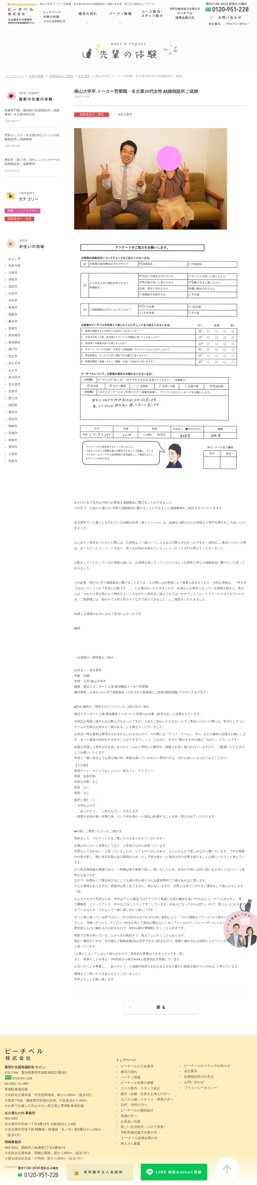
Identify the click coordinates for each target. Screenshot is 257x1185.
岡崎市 (13, 426)
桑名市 (13, 321)
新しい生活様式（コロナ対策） (144, 1127)
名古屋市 (84, 76)
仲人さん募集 (130, 1143)
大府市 (13, 454)
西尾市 (13, 328)
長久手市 (14, 363)
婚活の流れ (129, 1072)
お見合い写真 (130, 1121)
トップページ (14, 76)
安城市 (13, 433)
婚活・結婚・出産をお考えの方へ (145, 1094)
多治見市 (14, 377)
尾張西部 (14, 342)
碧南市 (13, 440)
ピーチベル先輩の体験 (137, 1083)
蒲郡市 (13, 286)
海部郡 (13, 405)
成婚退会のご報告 (61, 76)
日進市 (13, 272)
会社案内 (190, 1071)
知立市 (13, 356)
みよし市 (14, 258)
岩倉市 (13, 391)
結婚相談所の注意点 (199, 1076)
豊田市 (13, 412)
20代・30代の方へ (134, 1105)
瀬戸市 (13, 349)
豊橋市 (13, 314)
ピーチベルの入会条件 (137, 1066)
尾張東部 (14, 335)
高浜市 (13, 419)
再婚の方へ (129, 1116)
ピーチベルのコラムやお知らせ (207, 1066)
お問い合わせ (194, 1082)
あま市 (13, 370)
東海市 (13, 307)
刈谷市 (13, 293)
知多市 (13, 461)
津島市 (13, 279)
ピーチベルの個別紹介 (137, 1110)
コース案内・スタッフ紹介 (140, 1088)
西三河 (13, 398)
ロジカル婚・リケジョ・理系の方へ (147, 1099)
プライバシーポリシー (200, 1088)
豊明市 (13, 447)
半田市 (13, 300)
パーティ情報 (130, 1077)
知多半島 (14, 265)
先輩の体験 (36, 76)
